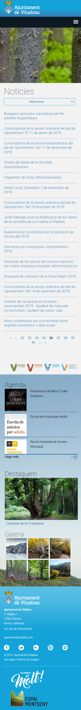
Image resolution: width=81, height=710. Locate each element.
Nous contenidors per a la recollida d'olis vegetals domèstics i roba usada (36, 323)
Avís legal (9, 659)
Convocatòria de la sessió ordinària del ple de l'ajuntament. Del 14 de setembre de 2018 (39, 289)
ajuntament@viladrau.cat (18, 637)
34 (36, 338)
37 (58, 338)
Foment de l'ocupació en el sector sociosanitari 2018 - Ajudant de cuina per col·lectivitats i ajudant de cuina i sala (36, 305)
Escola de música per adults (48, 416)
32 (22, 338)
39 (73, 338)
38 (65, 338)
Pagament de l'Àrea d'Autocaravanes (32, 177)
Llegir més (12, 456)
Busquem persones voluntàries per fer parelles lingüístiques (34, 115)
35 (44, 338)
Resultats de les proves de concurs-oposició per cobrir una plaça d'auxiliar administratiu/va (40, 263)
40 (33, 342)
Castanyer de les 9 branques (25, 523)
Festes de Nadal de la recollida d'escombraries (28, 164)
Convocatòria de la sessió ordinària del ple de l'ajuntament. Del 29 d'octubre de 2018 (39, 204)
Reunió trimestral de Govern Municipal (48, 444)
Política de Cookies (28, 659)
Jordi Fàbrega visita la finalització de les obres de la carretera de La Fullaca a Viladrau (40, 219)
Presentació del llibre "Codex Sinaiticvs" (49, 393)
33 (29, 338)
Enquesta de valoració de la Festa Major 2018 (40, 276)
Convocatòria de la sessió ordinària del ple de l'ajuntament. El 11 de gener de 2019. (39, 130)
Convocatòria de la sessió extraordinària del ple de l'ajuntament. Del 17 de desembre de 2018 (38, 147)
